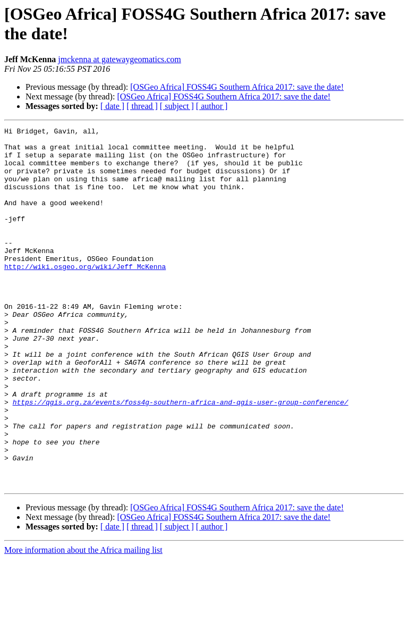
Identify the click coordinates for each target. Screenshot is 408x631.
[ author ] (212, 106)
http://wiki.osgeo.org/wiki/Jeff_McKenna (85, 295)
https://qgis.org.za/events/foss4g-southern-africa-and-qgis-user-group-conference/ (180, 457)
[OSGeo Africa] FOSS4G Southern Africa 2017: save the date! (237, 86)
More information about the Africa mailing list (83, 621)
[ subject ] (177, 106)
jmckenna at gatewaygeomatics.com (119, 59)
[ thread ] (142, 106)
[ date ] (112, 106)
